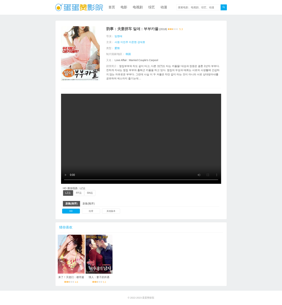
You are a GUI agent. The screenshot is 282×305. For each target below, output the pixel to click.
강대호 (141, 42)
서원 (117, 42)
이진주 (124, 42)
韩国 (128, 54)
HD (70, 211)
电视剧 (138, 7)
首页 (111, 7)
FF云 (79, 192)
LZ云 (68, 192)
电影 (124, 7)
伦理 (91, 211)
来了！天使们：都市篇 (71, 277)
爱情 (117, 48)
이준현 (133, 42)
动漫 (163, 7)
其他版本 (111, 211)
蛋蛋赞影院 (148, 297)
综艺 (151, 7)
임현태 (118, 36)
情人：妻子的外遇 (99, 277)
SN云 (90, 192)
